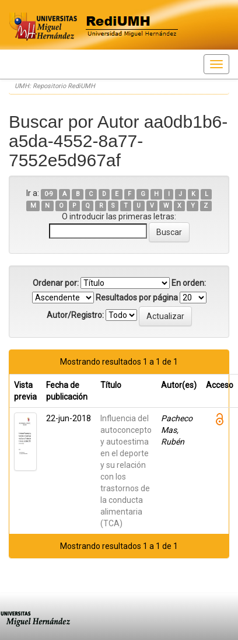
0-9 (48, 194)
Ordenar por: (56, 283)
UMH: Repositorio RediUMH (55, 86)
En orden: (189, 283)
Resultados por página (137, 297)
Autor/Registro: (75, 315)
